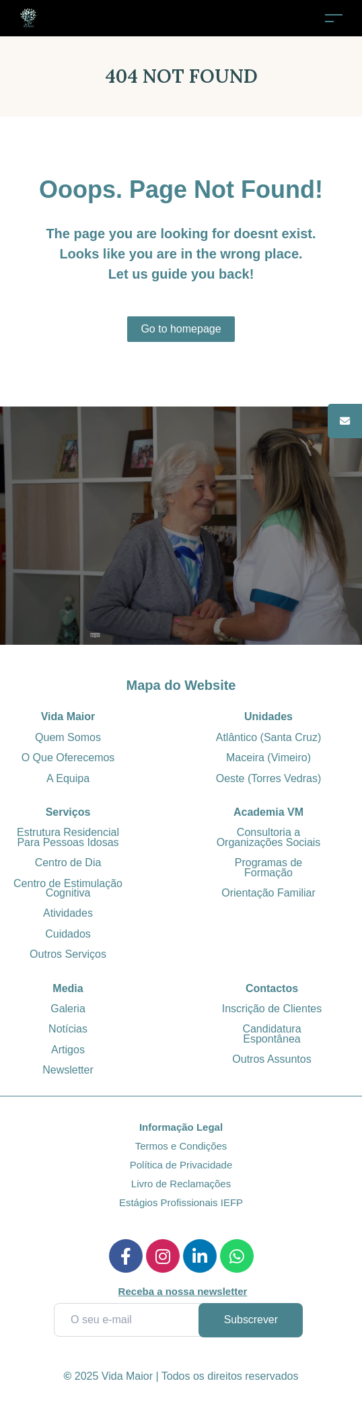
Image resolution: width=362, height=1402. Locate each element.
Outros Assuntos (271, 1059)
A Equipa (67, 777)
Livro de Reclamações (181, 1183)
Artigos (68, 1049)
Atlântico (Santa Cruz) (269, 736)
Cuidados (68, 933)
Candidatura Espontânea (271, 1033)
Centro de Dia (68, 862)
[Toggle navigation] (333, 18)
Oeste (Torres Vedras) (269, 777)
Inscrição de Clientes (272, 1008)
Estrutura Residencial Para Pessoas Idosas (68, 837)
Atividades (68, 913)
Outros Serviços (68, 954)
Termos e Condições (181, 1146)
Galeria (67, 1008)
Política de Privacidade (181, 1164)
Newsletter (68, 1070)
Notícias (67, 1029)
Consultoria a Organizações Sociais (269, 837)
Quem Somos (68, 736)
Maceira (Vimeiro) (268, 757)
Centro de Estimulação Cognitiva (67, 887)
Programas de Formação (269, 867)
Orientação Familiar (268, 892)
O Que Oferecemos (68, 757)
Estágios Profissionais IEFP (181, 1202)
